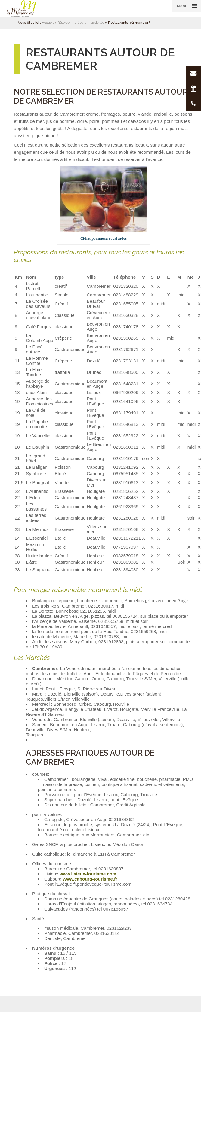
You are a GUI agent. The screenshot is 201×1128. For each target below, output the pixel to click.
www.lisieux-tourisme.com (88, 873)
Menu (182, 6)
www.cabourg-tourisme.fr (90, 878)
